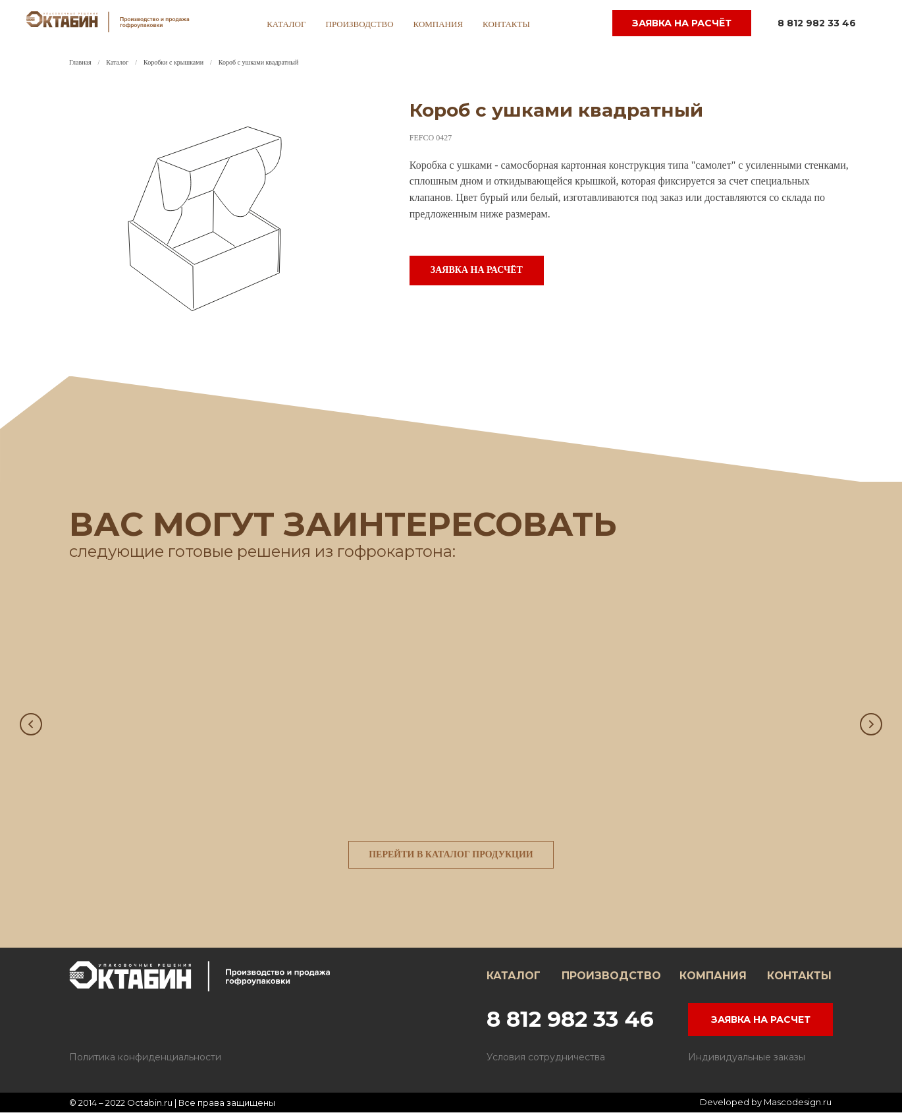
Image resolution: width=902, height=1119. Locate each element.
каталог (286, 24)
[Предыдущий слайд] (31, 725)
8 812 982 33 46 (817, 23)
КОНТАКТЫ (799, 982)
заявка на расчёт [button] (681, 23)
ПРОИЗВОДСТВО (611, 982)
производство (360, 24)
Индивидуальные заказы (746, 1064)
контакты (506, 24)
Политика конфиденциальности (145, 1064)
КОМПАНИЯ (713, 982)
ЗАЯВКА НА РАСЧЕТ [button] (760, 1026)
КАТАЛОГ (514, 982)
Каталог (117, 62)
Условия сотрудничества (546, 1064)
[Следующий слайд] (871, 725)
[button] (477, 270)
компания (438, 24)
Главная (80, 62)
